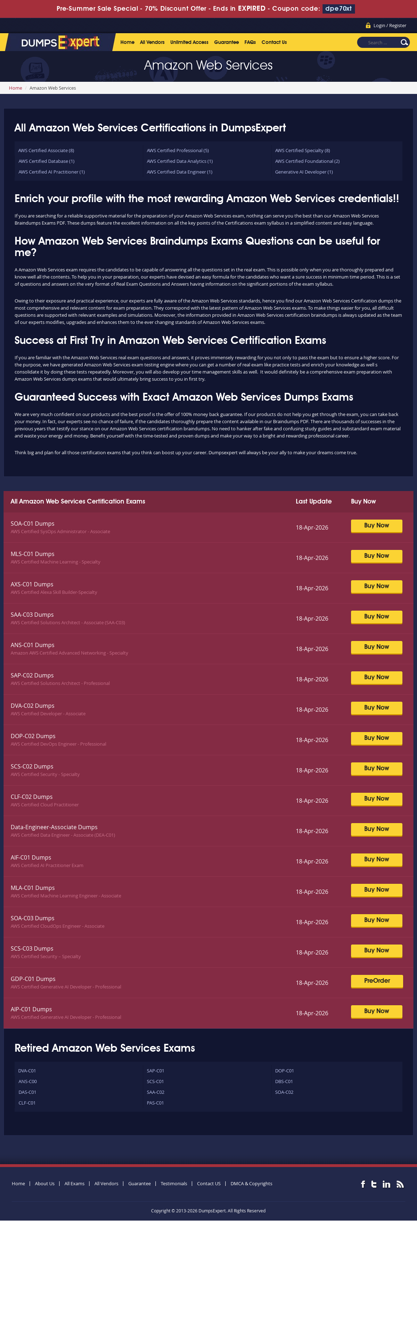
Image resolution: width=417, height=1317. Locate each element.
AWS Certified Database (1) (46, 161)
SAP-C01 (155, 1070)
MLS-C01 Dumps (33, 554)
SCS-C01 (155, 1081)
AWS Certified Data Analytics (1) (180, 161)
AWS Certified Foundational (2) (307, 161)
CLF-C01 (27, 1103)
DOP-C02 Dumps (33, 736)
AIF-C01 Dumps (31, 857)
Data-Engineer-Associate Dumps (54, 827)
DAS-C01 (27, 1092)
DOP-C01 (284, 1070)
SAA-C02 (155, 1092)
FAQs (250, 42)
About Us (45, 1183)
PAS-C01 (155, 1103)
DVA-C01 (27, 1070)
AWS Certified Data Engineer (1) (179, 172)
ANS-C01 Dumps (33, 645)
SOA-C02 (284, 1092)
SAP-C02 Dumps (32, 675)
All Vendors (152, 42)
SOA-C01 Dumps (33, 523)
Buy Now (376, 525)
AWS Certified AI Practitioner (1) (52, 172)
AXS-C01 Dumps (32, 584)
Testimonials (174, 1183)
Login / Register (390, 25)
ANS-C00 (28, 1081)
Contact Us (274, 42)
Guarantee (226, 42)
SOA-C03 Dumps (33, 918)
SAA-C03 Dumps (32, 615)
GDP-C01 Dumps (33, 979)
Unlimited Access (189, 42)
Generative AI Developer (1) (304, 172)
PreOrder (377, 981)
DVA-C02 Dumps (33, 706)
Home (127, 42)
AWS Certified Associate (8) (46, 150)
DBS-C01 (284, 1081)
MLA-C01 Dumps (33, 888)
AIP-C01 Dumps (31, 1009)
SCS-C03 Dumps (32, 948)
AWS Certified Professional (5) (178, 150)
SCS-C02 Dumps (32, 766)
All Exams (74, 1183)
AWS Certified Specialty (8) (302, 150)
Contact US (209, 1183)
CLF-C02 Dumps (32, 797)
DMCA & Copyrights (251, 1183)
